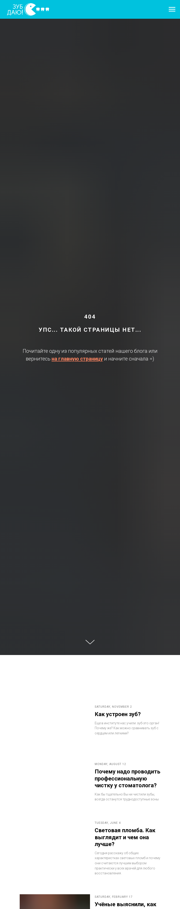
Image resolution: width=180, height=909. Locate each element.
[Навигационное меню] (172, 9)
